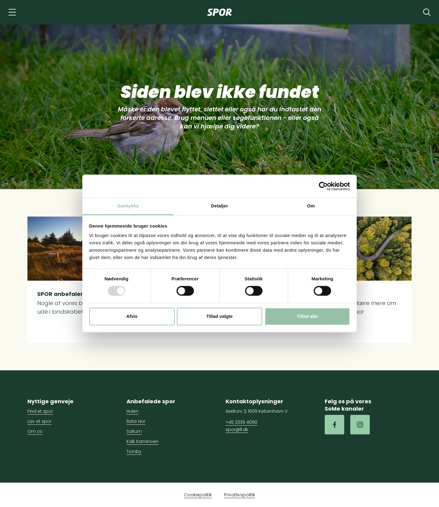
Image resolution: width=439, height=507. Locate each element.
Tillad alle (307, 316)
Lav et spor (39, 421)
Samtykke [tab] (128, 205)
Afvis (131, 316)
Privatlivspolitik (239, 495)
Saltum (134, 431)
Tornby (134, 451)
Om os (34, 431)
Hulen (132, 411)
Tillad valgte (219, 316)
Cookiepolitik (198, 495)
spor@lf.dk (237, 429)
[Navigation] (12, 12)
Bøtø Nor (136, 421)
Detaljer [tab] (219, 205)
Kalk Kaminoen (143, 441)
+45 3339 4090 (241, 422)
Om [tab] (311, 205)
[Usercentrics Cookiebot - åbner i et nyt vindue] (323, 186)
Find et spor (40, 411)
